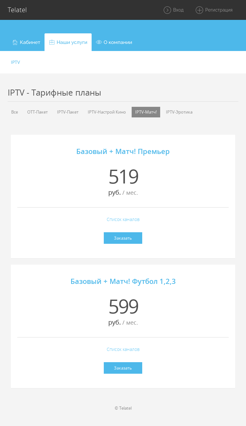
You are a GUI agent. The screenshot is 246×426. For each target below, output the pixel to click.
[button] (26, 42)
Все (14, 112)
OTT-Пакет (37, 112)
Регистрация (214, 10)
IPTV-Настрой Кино (107, 112)
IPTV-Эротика (179, 112)
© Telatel (123, 408)
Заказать (123, 238)
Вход (173, 10)
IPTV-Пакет (67, 112)
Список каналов (123, 219)
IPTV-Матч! (146, 112)
